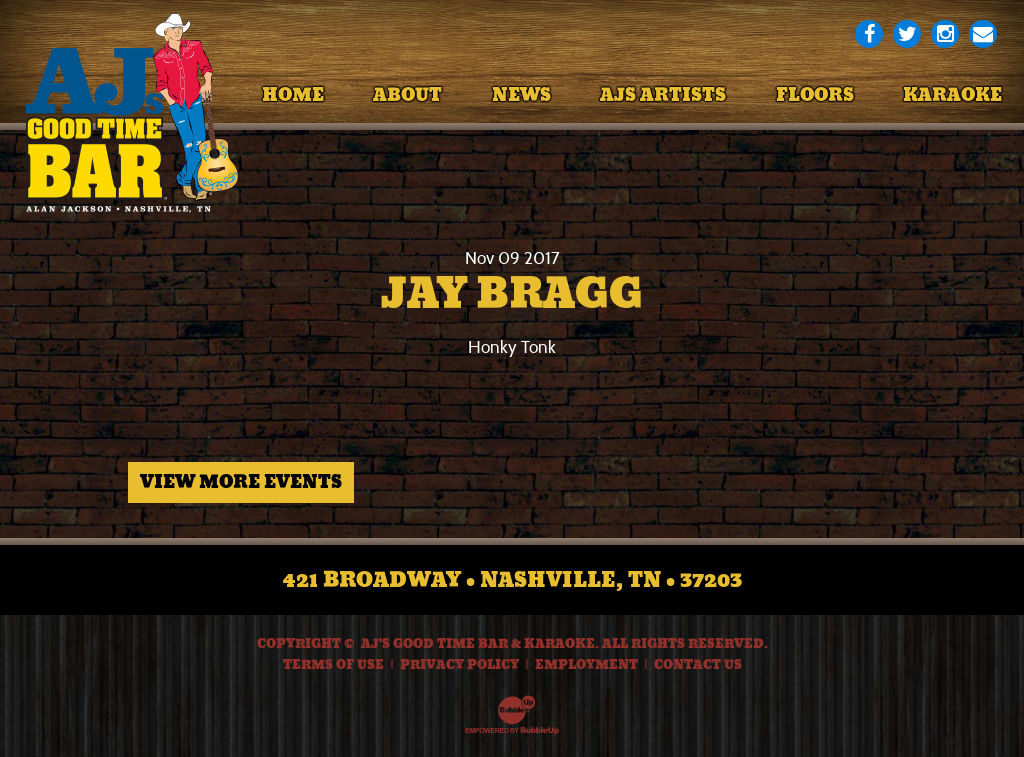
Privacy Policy (459, 665)
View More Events (241, 482)
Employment (586, 665)
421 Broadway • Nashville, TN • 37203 (512, 580)
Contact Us (698, 665)
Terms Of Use (333, 665)
